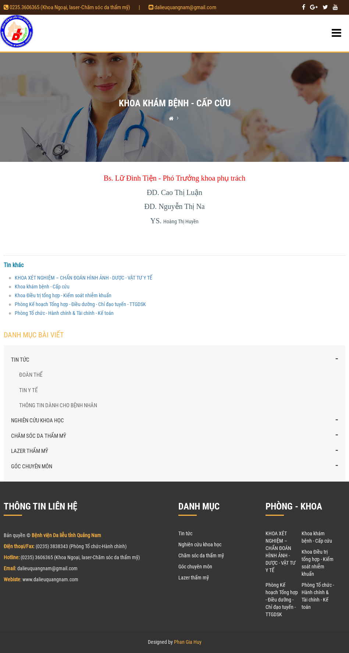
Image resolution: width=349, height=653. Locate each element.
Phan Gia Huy (188, 642)
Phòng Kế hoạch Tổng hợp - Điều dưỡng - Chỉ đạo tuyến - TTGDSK (80, 304)
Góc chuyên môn (31, 466)
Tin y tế (28, 390)
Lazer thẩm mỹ (29, 451)
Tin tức (20, 359)
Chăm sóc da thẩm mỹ (38, 436)
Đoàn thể (30, 375)
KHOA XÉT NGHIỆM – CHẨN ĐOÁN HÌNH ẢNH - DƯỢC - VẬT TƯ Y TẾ (83, 278)
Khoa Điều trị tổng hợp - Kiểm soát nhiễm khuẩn (63, 295)
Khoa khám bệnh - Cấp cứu (42, 287)
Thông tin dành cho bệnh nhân (58, 405)
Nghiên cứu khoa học (37, 420)
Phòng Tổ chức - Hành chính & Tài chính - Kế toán (64, 313)
